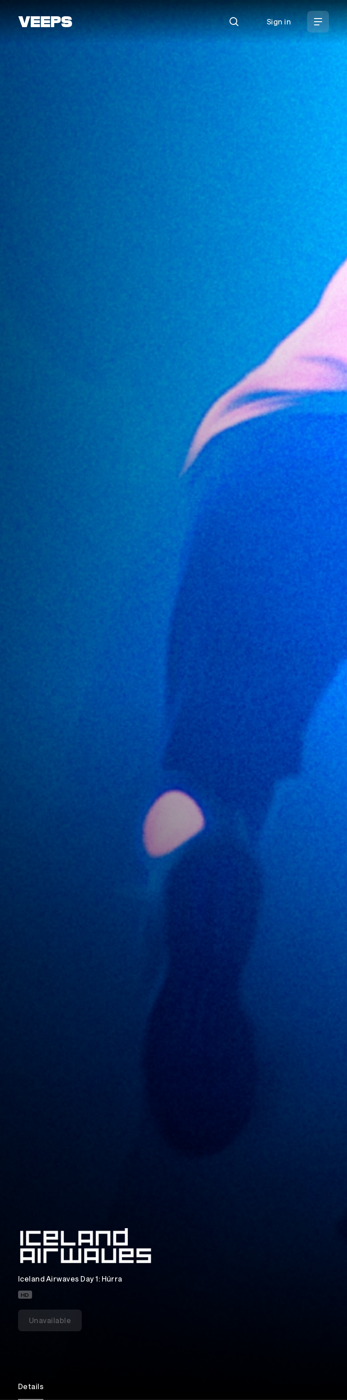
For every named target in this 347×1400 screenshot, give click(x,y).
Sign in (279, 21)
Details (30, 1386)
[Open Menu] (318, 22)
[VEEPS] (45, 21)
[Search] (234, 22)
